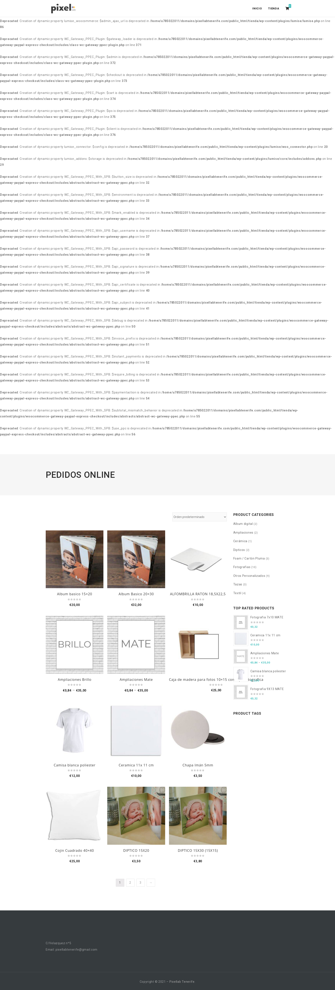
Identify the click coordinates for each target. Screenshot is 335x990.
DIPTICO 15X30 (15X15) (198, 850)
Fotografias (242, 567)
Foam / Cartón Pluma (249, 558)
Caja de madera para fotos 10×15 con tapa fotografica (216, 679)
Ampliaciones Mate (136, 679)
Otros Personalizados (249, 575)
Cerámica (240, 541)
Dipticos (239, 550)
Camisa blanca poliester (75, 765)
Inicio (257, 8)
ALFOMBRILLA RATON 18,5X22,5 (198, 594)
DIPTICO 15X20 (136, 850)
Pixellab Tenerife (182, 981)
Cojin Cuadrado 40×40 (74, 850)
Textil (237, 593)
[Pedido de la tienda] (199, 517)
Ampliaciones (243, 532)
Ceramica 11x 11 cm (136, 765)
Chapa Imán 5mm (197, 765)
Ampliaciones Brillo (74, 679)
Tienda (273, 8)
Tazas (237, 584)
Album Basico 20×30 (136, 594)
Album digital (243, 523)
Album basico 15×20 (74, 594)
